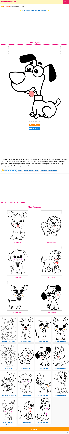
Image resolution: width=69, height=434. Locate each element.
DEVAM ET (34, 429)
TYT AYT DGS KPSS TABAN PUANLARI (13, 203)
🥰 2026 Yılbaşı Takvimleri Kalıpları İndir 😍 (34, 10)
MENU (66, 2)
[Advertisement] (34, 26)
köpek (20, 170)
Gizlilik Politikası (34, 433)
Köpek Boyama (17, 242)
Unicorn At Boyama (8, 341)
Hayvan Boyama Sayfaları (17, 6)
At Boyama (8, 368)
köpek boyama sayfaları (49, 170)
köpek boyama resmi (31, 170)
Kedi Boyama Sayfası (8, 395)
